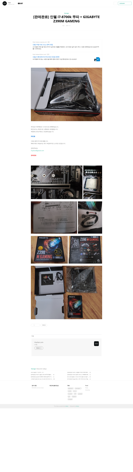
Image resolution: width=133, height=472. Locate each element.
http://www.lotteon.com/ (39, 54)
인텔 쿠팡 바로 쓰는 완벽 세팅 (43, 45)
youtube (80, 393)
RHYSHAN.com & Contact (38, 388)
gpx (69, 396)
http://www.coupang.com (40, 42)
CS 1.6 (74, 391)
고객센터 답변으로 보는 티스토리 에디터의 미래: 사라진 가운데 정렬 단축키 (42, 379)
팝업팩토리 (70, 388)
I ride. (35, 344)
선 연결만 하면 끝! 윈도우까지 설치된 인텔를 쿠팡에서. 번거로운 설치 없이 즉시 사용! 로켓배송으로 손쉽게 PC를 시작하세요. (66, 48)
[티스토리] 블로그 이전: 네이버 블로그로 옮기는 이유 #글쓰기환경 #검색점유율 (78, 377)
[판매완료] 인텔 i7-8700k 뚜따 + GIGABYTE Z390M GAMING (66, 18)
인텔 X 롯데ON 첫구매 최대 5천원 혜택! (46, 57)
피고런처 (70, 393)
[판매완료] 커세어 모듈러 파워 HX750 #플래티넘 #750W (42, 374)
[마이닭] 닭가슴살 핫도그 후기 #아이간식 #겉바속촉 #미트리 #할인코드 (78, 379)
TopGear (74, 396)
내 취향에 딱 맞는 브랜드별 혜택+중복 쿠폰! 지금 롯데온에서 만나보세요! (55, 59)
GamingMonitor (78, 388)
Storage (66, 13)
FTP (75, 393)
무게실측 (70, 399)
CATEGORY (125, 3)
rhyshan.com (38, 342)
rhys (10, 2)
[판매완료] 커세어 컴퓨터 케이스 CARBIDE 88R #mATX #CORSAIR (78, 374)
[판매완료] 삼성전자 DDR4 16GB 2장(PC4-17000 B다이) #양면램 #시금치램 (42, 377)
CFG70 (69, 391)
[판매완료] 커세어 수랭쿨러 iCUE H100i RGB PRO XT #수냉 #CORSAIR (78, 372)
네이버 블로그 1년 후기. (36, 372)
